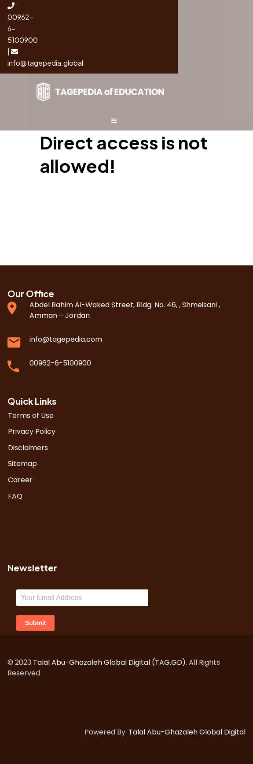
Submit (35, 622)
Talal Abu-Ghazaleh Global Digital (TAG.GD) (109, 662)
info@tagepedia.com (65, 339)
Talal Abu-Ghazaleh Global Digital (187, 732)
